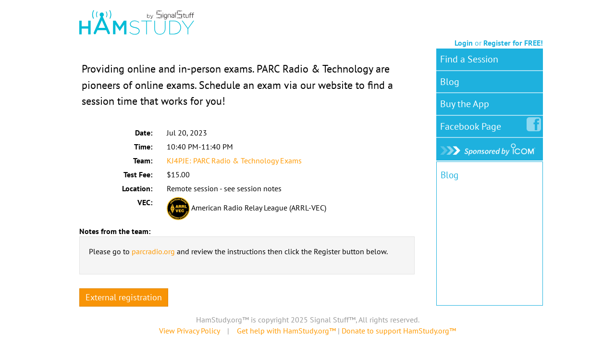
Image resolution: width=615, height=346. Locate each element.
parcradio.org (153, 251)
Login (464, 43)
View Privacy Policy (189, 330)
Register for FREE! (513, 43)
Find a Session (469, 59)
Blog (449, 81)
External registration (124, 297)
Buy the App (464, 104)
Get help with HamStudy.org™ (286, 330)
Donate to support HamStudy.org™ (399, 330)
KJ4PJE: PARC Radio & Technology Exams (234, 160)
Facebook (472, 124)
